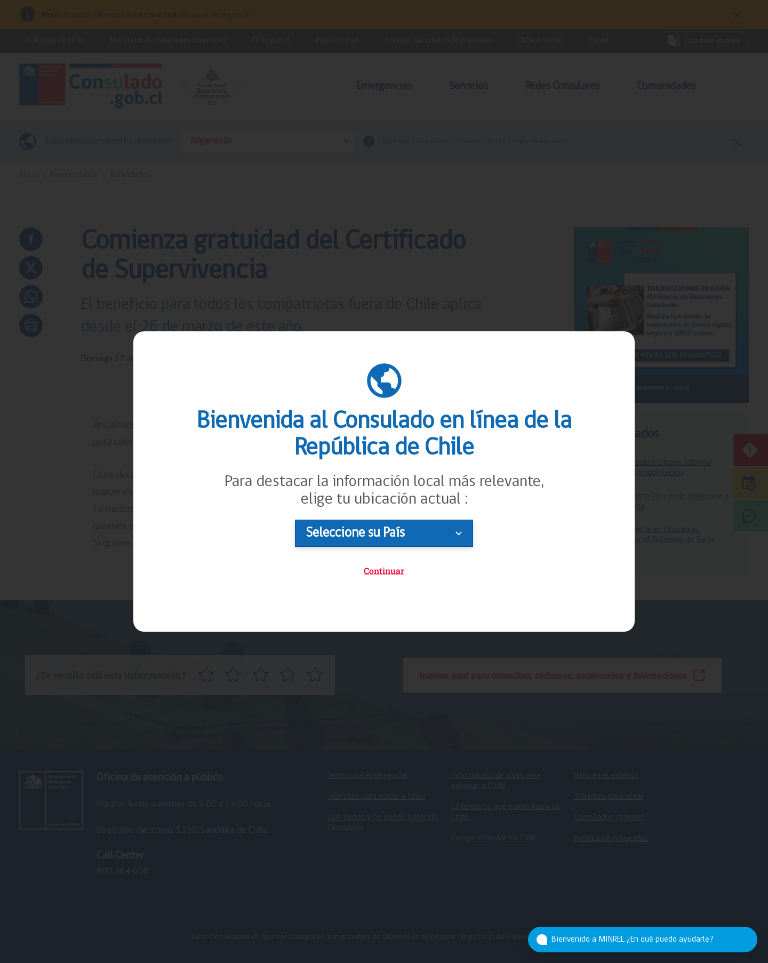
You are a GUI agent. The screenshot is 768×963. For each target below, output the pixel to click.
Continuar (384, 570)
